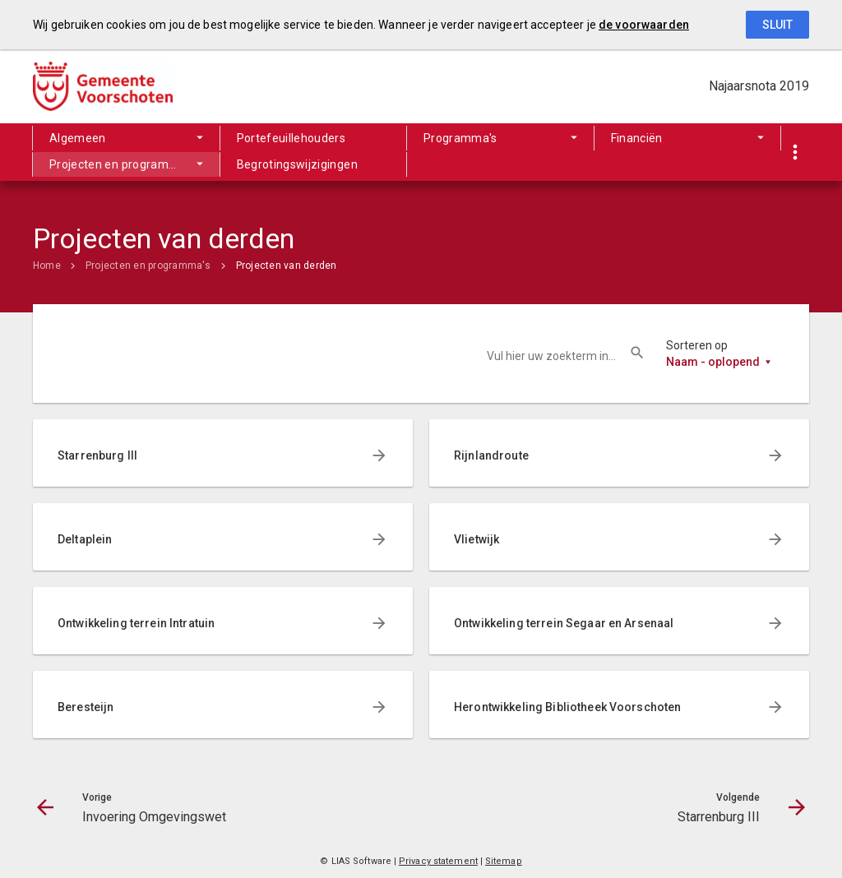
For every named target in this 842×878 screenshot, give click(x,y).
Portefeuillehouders (291, 138)
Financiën (637, 138)
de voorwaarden (644, 24)
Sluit (777, 24)
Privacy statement (438, 861)
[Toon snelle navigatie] (794, 152)
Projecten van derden (286, 265)
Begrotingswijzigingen (297, 164)
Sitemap (503, 861)
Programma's (460, 138)
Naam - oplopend (713, 361)
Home (47, 265)
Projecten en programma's (121, 164)
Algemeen (77, 138)
